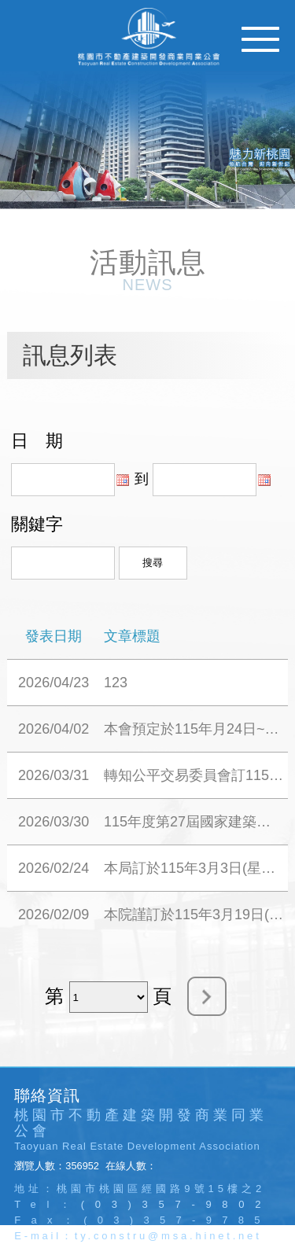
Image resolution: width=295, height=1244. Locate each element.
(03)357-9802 (176, 1204)
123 (115, 682)
